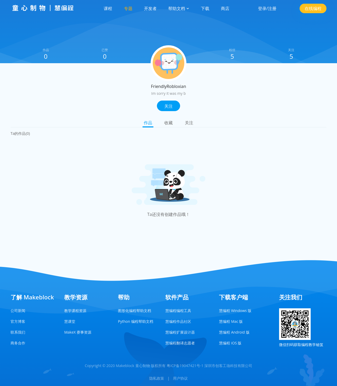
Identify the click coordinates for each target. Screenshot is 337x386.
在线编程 (313, 8)
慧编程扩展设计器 (180, 332)
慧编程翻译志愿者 (180, 342)
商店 (225, 8)
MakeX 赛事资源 (77, 332)
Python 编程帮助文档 (135, 321)
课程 (108, 8)
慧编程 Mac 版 (231, 321)
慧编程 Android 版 (234, 332)
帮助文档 (178, 8)
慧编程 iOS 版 (230, 342)
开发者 (150, 8)
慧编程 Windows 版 (235, 310)
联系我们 (18, 332)
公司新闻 (18, 310)
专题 (128, 8)
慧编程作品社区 (178, 321)
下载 (205, 8)
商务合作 (18, 342)
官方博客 (18, 321)
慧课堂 (69, 321)
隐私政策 (156, 378)
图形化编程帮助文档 (134, 310)
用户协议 (180, 378)
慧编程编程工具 (178, 310)
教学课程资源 (75, 310)
